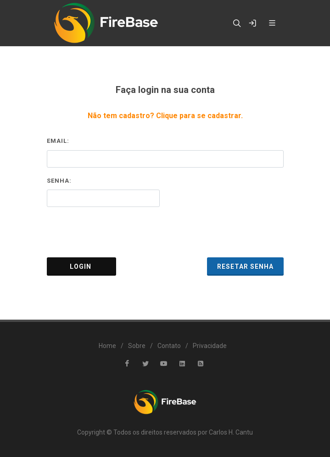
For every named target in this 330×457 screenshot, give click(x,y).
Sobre (136, 345)
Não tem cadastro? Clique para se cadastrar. (165, 115)
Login (81, 266)
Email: (58, 140)
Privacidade (210, 345)
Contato (169, 345)
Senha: (59, 180)
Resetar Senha (245, 266)
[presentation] (165, 232)
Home (107, 345)
